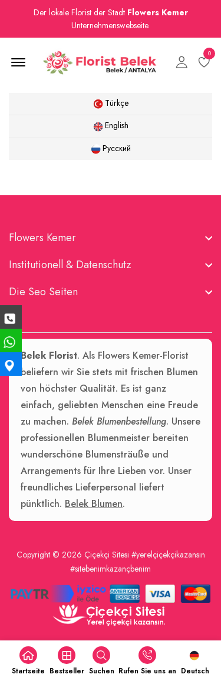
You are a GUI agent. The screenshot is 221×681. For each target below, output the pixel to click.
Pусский (111, 148)
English (110, 125)
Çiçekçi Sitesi (106, 554)
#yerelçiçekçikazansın (168, 554)
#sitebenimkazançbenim (110, 569)
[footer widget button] (110, 238)
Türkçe (110, 103)
